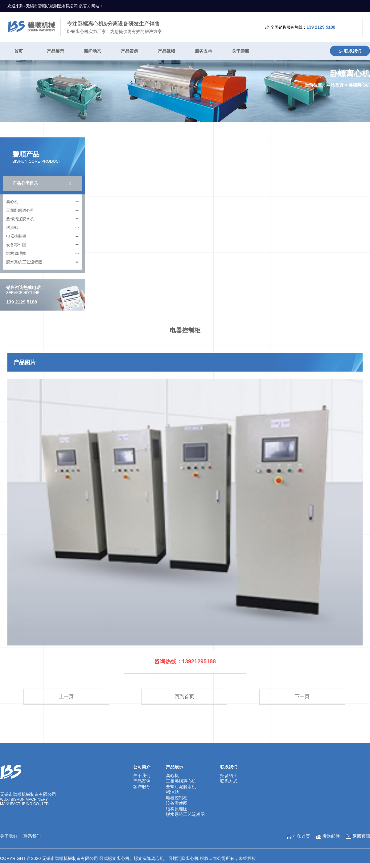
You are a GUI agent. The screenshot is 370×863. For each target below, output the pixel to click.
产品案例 (129, 51)
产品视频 (166, 51)
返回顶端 (361, 836)
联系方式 (228, 781)
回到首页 (184, 696)
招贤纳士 (228, 775)
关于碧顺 (240, 51)
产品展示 (55, 51)
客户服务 (141, 786)
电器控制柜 (16, 236)
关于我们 (141, 775)
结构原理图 (16, 253)
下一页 (302, 696)
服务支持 (203, 51)
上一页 (66, 696)
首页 (18, 51)
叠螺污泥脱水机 (20, 219)
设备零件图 (16, 244)
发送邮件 (331, 836)
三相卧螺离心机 (20, 210)
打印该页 (301, 836)
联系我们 (350, 50)
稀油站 (12, 227)
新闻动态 (92, 51)
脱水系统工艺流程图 (24, 262)
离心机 (12, 201)
